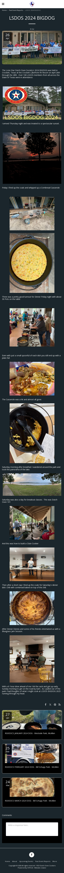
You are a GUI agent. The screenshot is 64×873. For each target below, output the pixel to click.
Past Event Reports (16, 10)
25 (8, 749)
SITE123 (30, 868)
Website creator (40, 868)
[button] (3, 4)
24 (8, 783)
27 (8, 715)
